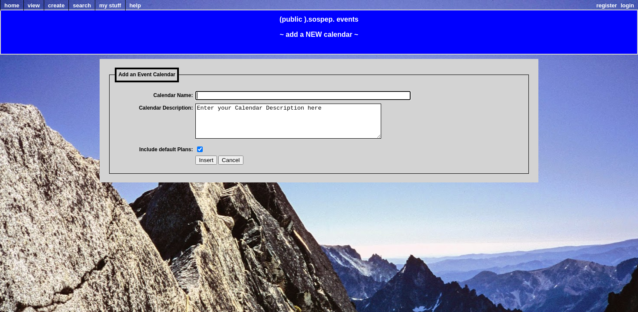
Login (627, 5)
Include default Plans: (166, 156)
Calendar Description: (166, 108)
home (11, 5)
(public (290, 19)
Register (606, 5)
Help (135, 5)
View (34, 5)
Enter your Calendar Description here (299, 124)
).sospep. (319, 19)
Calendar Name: (173, 95)
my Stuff (110, 5)
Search (82, 5)
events (348, 19)
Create (56, 5)
